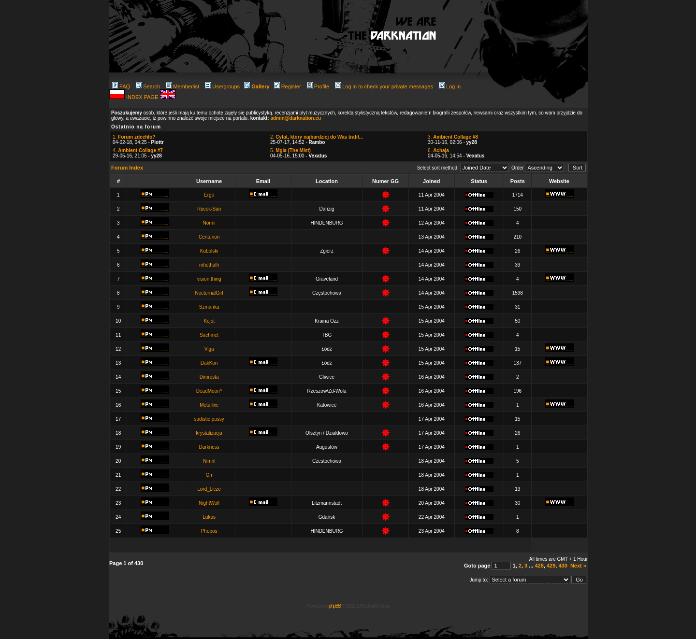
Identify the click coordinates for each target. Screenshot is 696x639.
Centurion (209, 237)
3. (453, 137)
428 (539, 565)
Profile (318, 86)
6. (438, 150)
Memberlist (182, 86)
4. (138, 150)
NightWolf (209, 503)
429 (551, 565)
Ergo (209, 195)
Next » (578, 565)
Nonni (209, 223)
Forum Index (127, 167)
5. (290, 150)
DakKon (209, 363)
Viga (209, 349)
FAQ (121, 86)
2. (316, 137)
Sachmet (209, 335)
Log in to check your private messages (384, 86)
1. (134, 137)
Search (148, 86)
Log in (450, 86)
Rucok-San (209, 209)
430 (562, 565)
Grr (208, 475)
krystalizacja (209, 433)
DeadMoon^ (209, 391)
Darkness (209, 447)
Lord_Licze (209, 489)
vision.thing (209, 279)
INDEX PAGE (143, 97)
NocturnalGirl (209, 293)
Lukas (209, 517)
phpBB (335, 606)
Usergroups (222, 86)
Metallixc (209, 405)
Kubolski (209, 251)
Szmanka (209, 307)
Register (287, 86)
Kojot (209, 321)
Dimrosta (209, 377)
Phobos (209, 531)
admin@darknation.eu (295, 118)
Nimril (209, 461)
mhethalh (209, 265)
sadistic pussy (209, 419)
